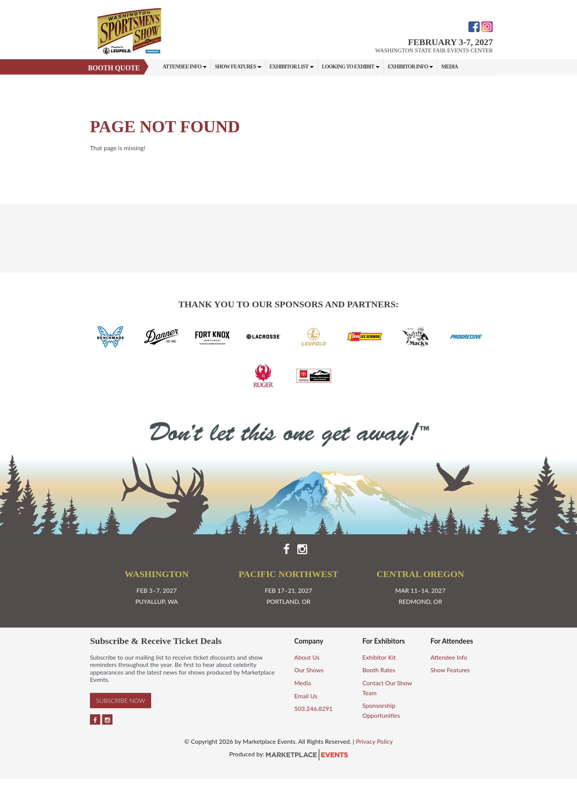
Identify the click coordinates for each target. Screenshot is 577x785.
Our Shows (309, 669)
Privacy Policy (374, 741)
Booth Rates (378, 669)
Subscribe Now (120, 700)
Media (449, 67)
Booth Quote (114, 68)
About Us (306, 657)
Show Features (235, 67)
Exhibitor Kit (379, 657)
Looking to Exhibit (348, 67)
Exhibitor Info (408, 67)
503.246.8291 (313, 708)
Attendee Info (182, 67)
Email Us (305, 695)
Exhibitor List (288, 67)
